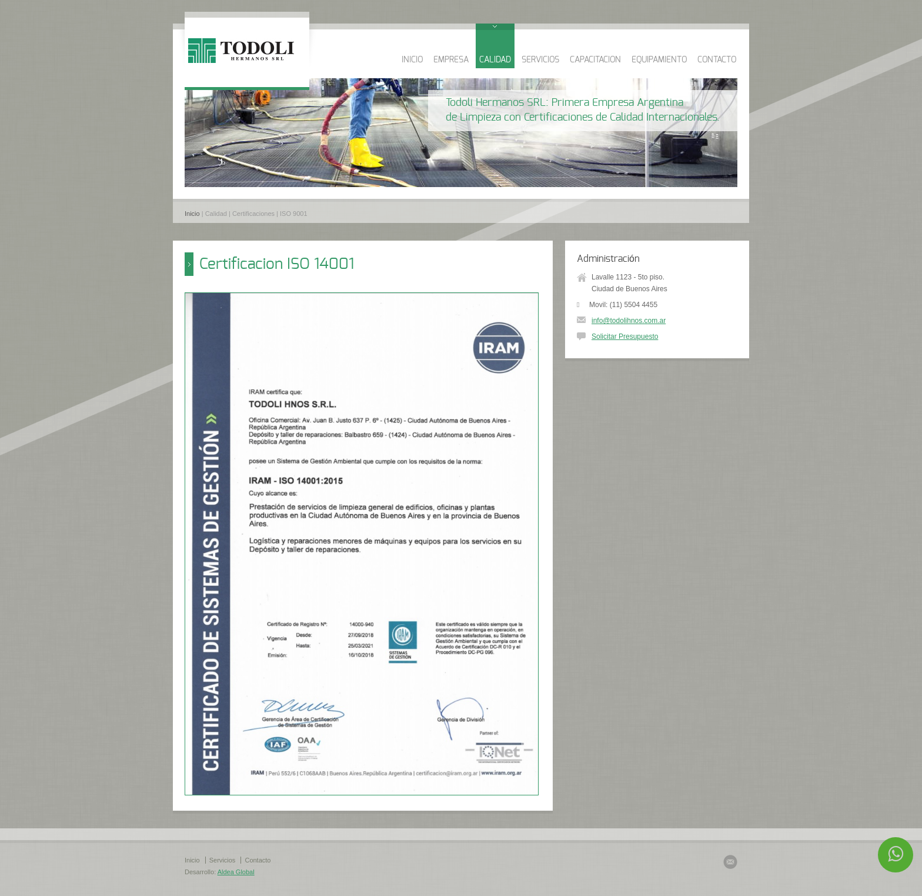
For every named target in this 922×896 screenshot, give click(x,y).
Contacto (257, 860)
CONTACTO (716, 60)
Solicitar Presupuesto (625, 336)
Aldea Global (236, 871)
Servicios (222, 860)
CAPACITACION (595, 60)
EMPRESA (451, 60)
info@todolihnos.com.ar (629, 321)
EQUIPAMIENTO (659, 60)
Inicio (192, 213)
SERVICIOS (540, 60)
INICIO (412, 60)
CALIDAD (495, 60)
